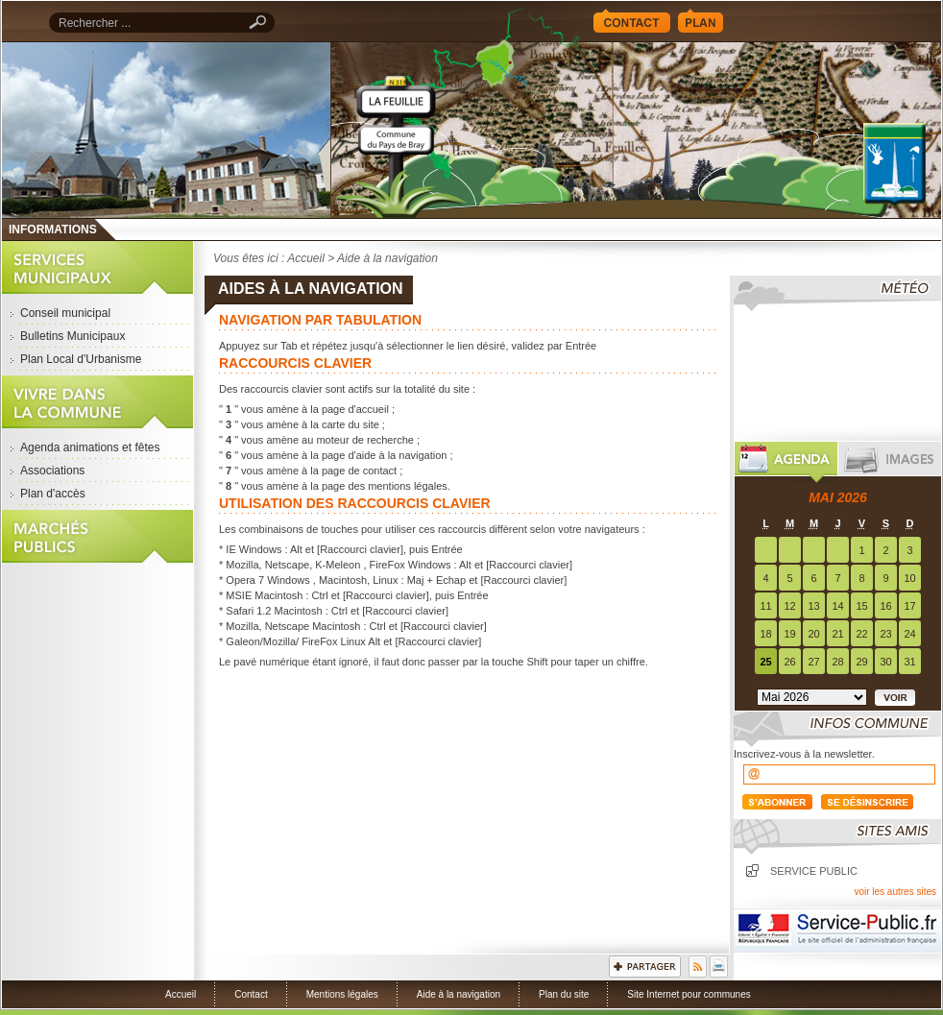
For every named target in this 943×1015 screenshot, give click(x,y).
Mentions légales (342, 994)
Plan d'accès (52, 493)
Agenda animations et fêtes (89, 447)
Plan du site (564, 994)
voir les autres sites (895, 891)
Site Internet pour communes (688, 994)
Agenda (786, 462)
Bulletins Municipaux (72, 336)
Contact (631, 21)
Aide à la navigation (458, 994)
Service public (814, 871)
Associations (52, 470)
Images (889, 462)
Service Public (837, 930)
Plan (700, 21)
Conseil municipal (65, 313)
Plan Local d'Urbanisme (80, 359)
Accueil (635, 130)
